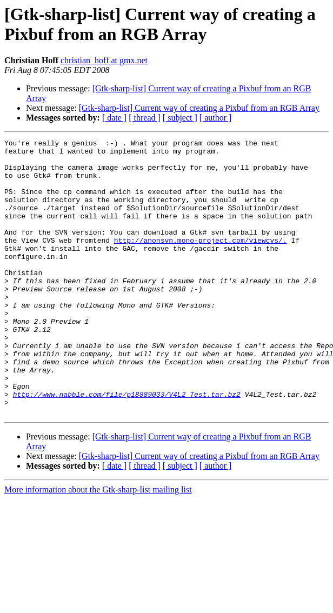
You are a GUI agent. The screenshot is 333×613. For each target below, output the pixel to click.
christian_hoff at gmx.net (104, 60)
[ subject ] (180, 117)
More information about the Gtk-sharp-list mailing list (98, 544)
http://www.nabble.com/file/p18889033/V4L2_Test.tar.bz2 (127, 446)
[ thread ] (145, 117)
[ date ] (114, 117)
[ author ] (215, 117)
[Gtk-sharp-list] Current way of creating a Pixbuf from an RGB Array (199, 107)
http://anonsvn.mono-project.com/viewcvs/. (200, 261)
